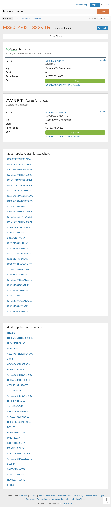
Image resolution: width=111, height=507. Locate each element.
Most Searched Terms (47, 496)
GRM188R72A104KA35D (19, 301)
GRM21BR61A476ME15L (19, 185)
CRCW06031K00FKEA (18, 453)
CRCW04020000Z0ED (18, 417)
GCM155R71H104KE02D (19, 175)
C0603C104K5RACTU (18, 206)
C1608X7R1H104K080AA (20, 212)
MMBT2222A (13, 438)
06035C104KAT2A (16, 469)
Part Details (102, 28)
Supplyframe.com (66, 503)
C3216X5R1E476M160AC (20, 169)
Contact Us (23, 496)
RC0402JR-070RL (16, 369)
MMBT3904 (13, 348)
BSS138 (11, 427)
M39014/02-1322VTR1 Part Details (62, 85)
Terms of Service (91, 496)
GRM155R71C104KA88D (19, 164)
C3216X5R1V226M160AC (20, 196)
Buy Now (75, 81)
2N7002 (11, 464)
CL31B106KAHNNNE (17, 311)
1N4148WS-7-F (15, 406)
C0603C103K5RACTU (18, 474)
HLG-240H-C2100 (16, 343)
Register (95, 5)
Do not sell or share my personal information (53, 499)
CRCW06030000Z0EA (18, 411)
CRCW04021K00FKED (18, 380)
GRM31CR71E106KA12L (19, 254)
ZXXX (10, 359)
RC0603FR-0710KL (17, 432)
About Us (33, 496)
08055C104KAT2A (16, 238)
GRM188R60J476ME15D (19, 191)
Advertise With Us (78, 499)
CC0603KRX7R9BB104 (19, 159)
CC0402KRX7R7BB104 (19, 227)
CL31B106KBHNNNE (17, 243)
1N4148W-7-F (14, 390)
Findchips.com (4, 4)
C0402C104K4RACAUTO (19, 264)
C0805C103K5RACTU (18, 296)
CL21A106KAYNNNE (17, 306)
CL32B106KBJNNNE (17, 248)
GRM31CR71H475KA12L (19, 217)
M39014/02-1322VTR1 (56, 61)
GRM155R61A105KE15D (19, 459)
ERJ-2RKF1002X (15, 448)
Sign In (106, 5)
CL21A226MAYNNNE (17, 290)
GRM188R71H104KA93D (19, 375)
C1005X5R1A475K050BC (20, 201)
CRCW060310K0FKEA (18, 364)
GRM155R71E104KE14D (19, 280)
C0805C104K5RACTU (18, 233)
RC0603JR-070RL (16, 480)
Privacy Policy (78, 496)
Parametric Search (64, 496)
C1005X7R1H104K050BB (20, 338)
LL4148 (10, 485)
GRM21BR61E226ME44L (19, 180)
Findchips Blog (81, 5)
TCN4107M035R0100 (18, 269)
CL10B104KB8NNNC (17, 259)
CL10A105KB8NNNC (17, 275)
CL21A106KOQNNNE (18, 285)
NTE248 (11, 333)
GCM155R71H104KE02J (19, 222)
